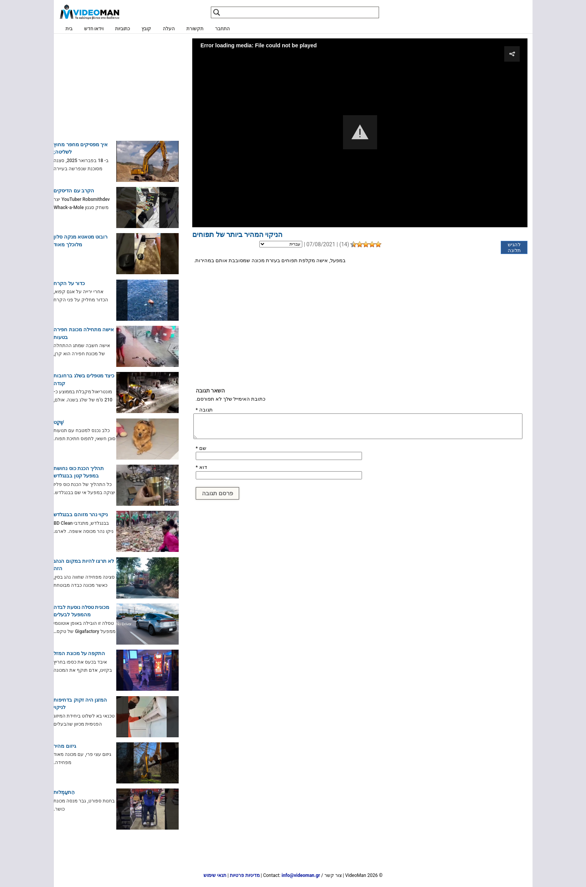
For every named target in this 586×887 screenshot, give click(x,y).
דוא (201, 467)
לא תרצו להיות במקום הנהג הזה (83, 565)
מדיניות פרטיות (245, 875)
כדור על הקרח (68, 283)
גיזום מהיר (64, 746)
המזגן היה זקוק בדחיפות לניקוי (80, 704)
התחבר (222, 28)
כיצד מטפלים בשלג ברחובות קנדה (83, 379)
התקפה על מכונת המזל (79, 653)
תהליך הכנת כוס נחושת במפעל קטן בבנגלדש (78, 472)
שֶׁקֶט (58, 422)
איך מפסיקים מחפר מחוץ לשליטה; (80, 148)
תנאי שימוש (214, 875)
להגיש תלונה (514, 247)
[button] (360, 132)
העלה (169, 28)
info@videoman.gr (301, 875)
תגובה (204, 410)
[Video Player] (359, 132)
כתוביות (122, 28)
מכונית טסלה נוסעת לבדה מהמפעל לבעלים (81, 611)
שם (201, 448)
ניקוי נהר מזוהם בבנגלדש (80, 514)
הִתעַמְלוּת (64, 792)
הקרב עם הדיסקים (73, 191)
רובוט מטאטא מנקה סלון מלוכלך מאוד (80, 240)
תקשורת (194, 28)
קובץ (146, 28)
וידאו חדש (94, 28)
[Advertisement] (359, 325)
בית (68, 28)
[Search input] (302, 12)
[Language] (280, 244)
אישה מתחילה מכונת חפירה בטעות (83, 333)
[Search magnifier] (216, 12)
